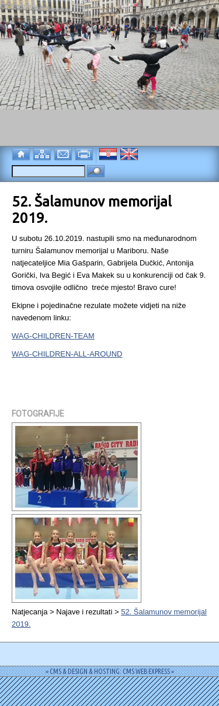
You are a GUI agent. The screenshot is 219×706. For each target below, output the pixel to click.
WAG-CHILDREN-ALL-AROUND (67, 353)
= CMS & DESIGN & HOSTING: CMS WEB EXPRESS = (110, 671)
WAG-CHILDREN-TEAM (53, 335)
